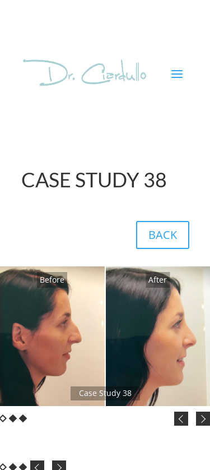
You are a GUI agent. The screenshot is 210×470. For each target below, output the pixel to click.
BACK (162, 234)
